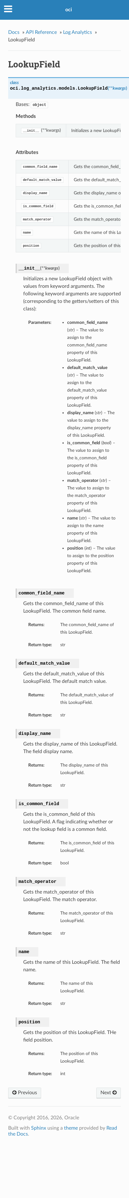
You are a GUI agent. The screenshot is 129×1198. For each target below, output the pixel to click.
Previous (24, 1092)
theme (71, 1128)
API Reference (41, 32)
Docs (13, 32)
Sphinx (38, 1128)
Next (108, 1092)
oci (68, 9)
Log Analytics (77, 32)
